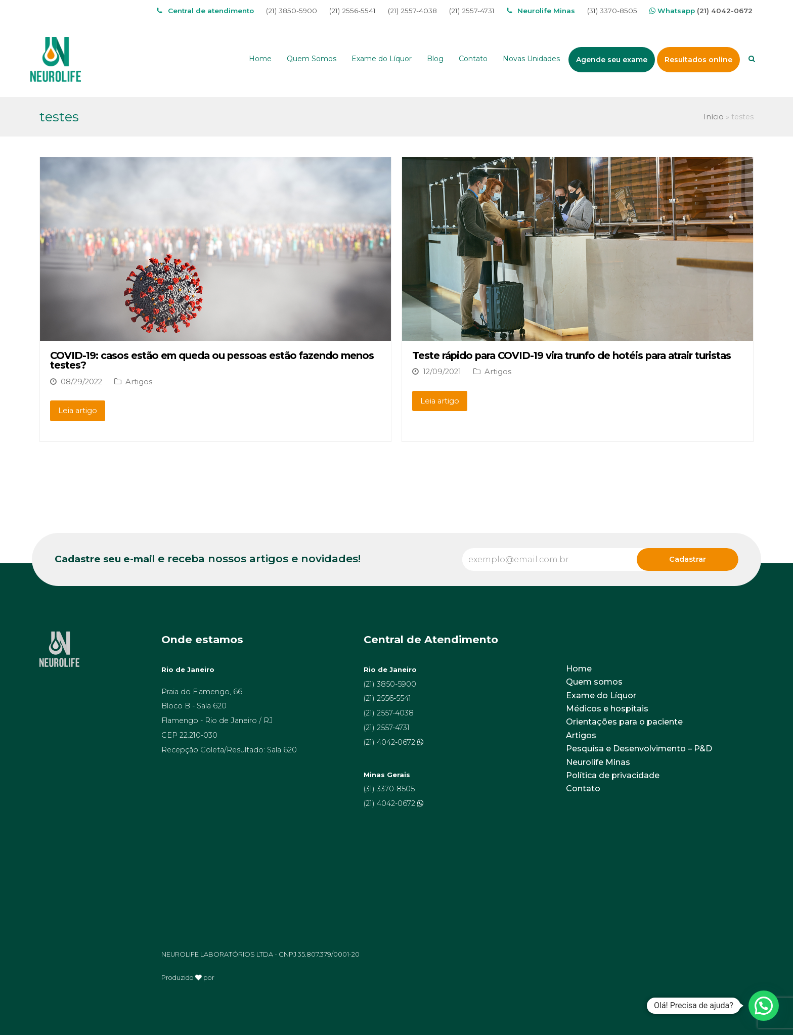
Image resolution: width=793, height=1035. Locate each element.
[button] (763, 1006)
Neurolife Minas (598, 762)
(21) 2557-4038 (412, 11)
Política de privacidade (612, 775)
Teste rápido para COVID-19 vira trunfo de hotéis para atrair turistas (571, 355)
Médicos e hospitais (607, 708)
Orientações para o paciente (624, 722)
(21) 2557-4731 (472, 11)
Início (713, 116)
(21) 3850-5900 (291, 11)
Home (579, 668)
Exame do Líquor (601, 695)
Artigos (138, 381)
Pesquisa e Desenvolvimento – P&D (639, 748)
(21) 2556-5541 (352, 11)
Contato (583, 788)
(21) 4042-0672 (725, 11)
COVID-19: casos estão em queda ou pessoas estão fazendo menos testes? (212, 360)
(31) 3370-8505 (612, 11)
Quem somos (594, 682)
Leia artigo (77, 410)
